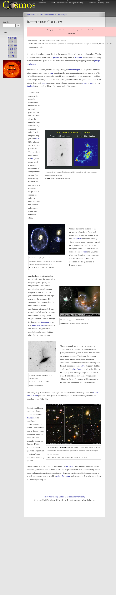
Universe (30, 418)
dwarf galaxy (78, 369)
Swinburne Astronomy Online (98, 3)
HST (83, 366)
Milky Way (77, 239)
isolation (78, 57)
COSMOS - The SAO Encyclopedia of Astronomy (46, 15)
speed (44, 83)
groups (97, 61)
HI (32, 159)
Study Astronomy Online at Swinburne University (64, 497)
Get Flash (71, 33)
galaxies (56, 57)
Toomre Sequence (38, 325)
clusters (32, 64)
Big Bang (69, 466)
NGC (37, 139)
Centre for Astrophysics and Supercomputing (67, 3)
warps (84, 83)
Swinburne (42, 3)
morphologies (74, 70)
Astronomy (35, 47)
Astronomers (45, 322)
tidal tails (31, 86)
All (13, 56)
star (51, 73)
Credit (30, 43)
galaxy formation (63, 476)
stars (85, 252)
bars (91, 83)
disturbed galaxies (66, 447)
